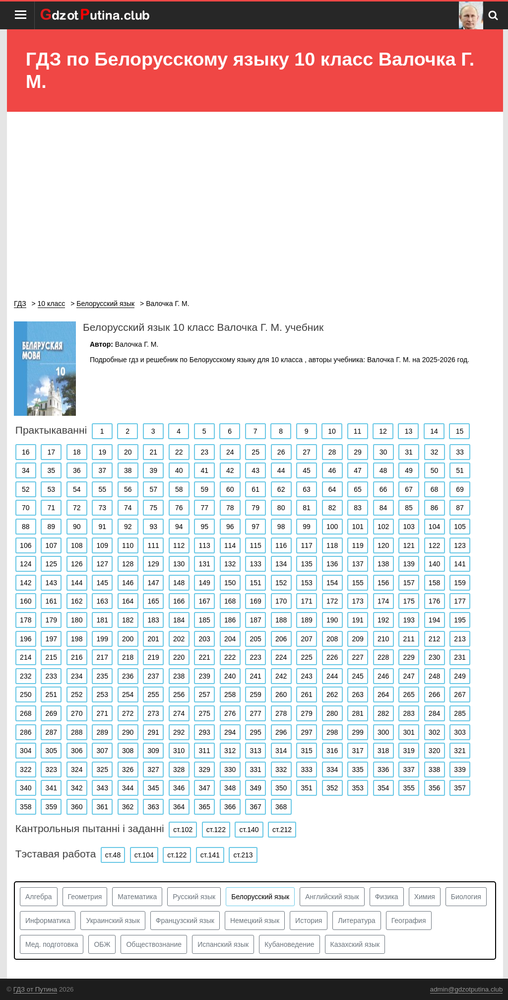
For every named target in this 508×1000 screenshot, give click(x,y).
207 (306, 639)
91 (102, 527)
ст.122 (216, 830)
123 (459, 545)
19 (102, 452)
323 (51, 769)
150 (230, 583)
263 (357, 694)
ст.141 (210, 855)
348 (230, 788)
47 (358, 470)
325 (102, 769)
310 (179, 751)
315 (306, 751)
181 (102, 620)
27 (307, 452)
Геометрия (85, 897)
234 (76, 676)
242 (281, 676)
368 (281, 807)
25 (255, 452)
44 (281, 470)
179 (51, 620)
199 (102, 639)
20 (128, 452)
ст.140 (248, 830)
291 (153, 732)
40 (179, 470)
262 (332, 694)
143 (51, 583)
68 (435, 489)
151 (255, 583)
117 (306, 545)
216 (76, 657)
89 (51, 527)
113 (204, 545)
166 (179, 601)
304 (25, 751)
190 (332, 620)
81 (307, 508)
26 (281, 452)
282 (383, 713)
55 (102, 489)
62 (281, 489)
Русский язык (194, 897)
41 (204, 470)
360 (76, 807)
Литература (356, 920)
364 (179, 807)
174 (383, 601)
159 (459, 583)
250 (25, 694)
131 (204, 564)
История (308, 920)
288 (76, 732)
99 (307, 527)
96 (230, 527)
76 (179, 508)
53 (51, 489)
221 (204, 657)
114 (230, 545)
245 (357, 676)
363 (153, 807)
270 (76, 713)
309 (153, 751)
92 (128, 527)
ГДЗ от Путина (35, 989)
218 (127, 657)
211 (408, 639)
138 (383, 564)
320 (434, 751)
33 (460, 452)
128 (127, 564)
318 (383, 751)
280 (332, 713)
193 (408, 620)
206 (281, 639)
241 (255, 676)
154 (332, 583)
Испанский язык (223, 944)
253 (102, 694)
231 (459, 657)
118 (332, 545)
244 (332, 676)
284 (434, 713)
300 (383, 732)
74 (128, 508)
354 (383, 788)
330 (230, 769)
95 (204, 527)
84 (383, 508)
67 (409, 489)
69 (460, 489)
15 (460, 431)
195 (459, 620)
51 (460, 470)
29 (358, 452)
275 (204, 713)
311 (204, 751)
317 (357, 751)
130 (179, 564)
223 (255, 657)
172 (332, 601)
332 (281, 769)
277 (255, 713)
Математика (137, 897)
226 (332, 657)
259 (255, 694)
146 (127, 583)
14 (434, 431)
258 (230, 694)
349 (255, 788)
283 (408, 713)
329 (204, 769)
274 (179, 713)
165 (153, 601)
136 (332, 564)
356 (434, 788)
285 (459, 713)
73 (102, 508)
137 (357, 564)
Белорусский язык (260, 897)
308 (127, 751)
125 (51, 564)
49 (409, 470)
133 (255, 564)
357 (459, 788)
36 (77, 470)
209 (357, 639)
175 (408, 601)
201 (153, 639)
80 (281, 508)
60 (230, 489)
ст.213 (243, 855)
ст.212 (282, 830)
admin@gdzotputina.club (466, 989)
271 (102, 713)
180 (76, 620)
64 (332, 489)
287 (51, 732)
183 (153, 620)
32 (435, 452)
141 (459, 564)
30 (383, 452)
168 (230, 601)
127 (102, 564)
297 (306, 732)
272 (127, 713)
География (408, 920)
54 (77, 489)
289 (102, 732)
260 (281, 694)
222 (230, 657)
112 (179, 545)
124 (25, 564)
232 (25, 676)
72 (77, 508)
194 (434, 620)
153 (306, 583)
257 (204, 694)
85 (409, 508)
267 (459, 694)
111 (153, 545)
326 (127, 769)
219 (153, 657)
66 (383, 489)
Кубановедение (289, 944)
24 (230, 452)
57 (153, 489)
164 (127, 601)
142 (25, 583)
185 (204, 620)
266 (434, 694)
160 (25, 601)
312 (230, 751)
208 (332, 639)
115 (255, 545)
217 (102, 657)
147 (153, 583)
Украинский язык (112, 920)
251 (51, 694)
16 (26, 452)
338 (434, 769)
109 (102, 545)
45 (307, 470)
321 (459, 751)
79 (255, 508)
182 (127, 620)
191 (357, 620)
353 (357, 788)
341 (51, 788)
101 (357, 527)
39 (153, 470)
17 (51, 452)
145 (102, 583)
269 (51, 713)
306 (76, 751)
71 (51, 508)
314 (281, 751)
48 (383, 470)
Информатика (47, 920)
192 (383, 620)
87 (460, 508)
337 (408, 769)
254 (127, 694)
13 (409, 431)
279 (306, 713)
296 (281, 732)
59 (204, 489)
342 (76, 788)
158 (434, 583)
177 (459, 601)
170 (281, 601)
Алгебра (38, 897)
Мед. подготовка (51, 944)
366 (230, 807)
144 (76, 583)
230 (434, 657)
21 (153, 452)
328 (179, 769)
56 (128, 489)
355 (408, 788)
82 (332, 508)
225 (306, 657)
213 (459, 639)
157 (408, 583)
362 (127, 807)
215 (51, 657)
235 (102, 676)
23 (204, 452)
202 (179, 639)
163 (102, 601)
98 (281, 527)
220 (179, 657)
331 (255, 769)
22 (179, 452)
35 (51, 470)
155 (357, 583)
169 (255, 601)
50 (435, 470)
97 (255, 527)
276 (230, 713)
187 (255, 620)
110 (127, 545)
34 (26, 470)
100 (332, 527)
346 (179, 788)
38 (128, 470)
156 (383, 583)
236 (127, 676)
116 (281, 545)
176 (434, 601)
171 (306, 601)
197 (51, 639)
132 (230, 564)
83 (358, 508)
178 (25, 620)
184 (179, 620)
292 (179, 732)
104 (434, 527)
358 (25, 807)
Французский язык (185, 920)
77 (204, 508)
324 (76, 769)
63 (307, 489)
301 (408, 732)
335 (357, 769)
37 (102, 470)
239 (204, 676)
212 (434, 639)
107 (51, 545)
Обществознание (154, 944)
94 (179, 527)
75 (153, 508)
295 (255, 732)
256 (179, 694)
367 (255, 807)
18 (77, 452)
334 (332, 769)
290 (127, 732)
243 (306, 676)
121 (408, 545)
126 (76, 564)
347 (204, 788)
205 (255, 639)
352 (332, 788)
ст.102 (182, 830)
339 (459, 769)
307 (102, 751)
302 (434, 732)
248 (434, 676)
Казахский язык (355, 944)
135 (306, 564)
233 (51, 676)
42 (230, 470)
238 (179, 676)
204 (230, 639)
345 (153, 788)
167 (204, 601)
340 (25, 788)
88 (26, 527)
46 (332, 470)
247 (408, 676)
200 (127, 639)
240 (230, 676)
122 (434, 545)
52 (26, 489)
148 (179, 583)
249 (459, 676)
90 (77, 527)
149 (204, 583)
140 (434, 564)
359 (51, 807)
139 (408, 564)
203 (204, 639)
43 (255, 470)
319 (408, 751)
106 (25, 545)
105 (459, 527)
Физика (386, 897)
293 (204, 732)
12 (383, 431)
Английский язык (332, 897)
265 (408, 694)
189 (306, 620)
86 (435, 508)
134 (281, 564)
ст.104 (144, 855)
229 (408, 657)
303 (459, 732)
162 (76, 601)
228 (383, 657)
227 (357, 657)
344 (127, 788)
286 (25, 732)
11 (358, 431)
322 (25, 769)
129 (153, 564)
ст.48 (113, 855)
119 (357, 545)
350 (281, 788)
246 (383, 676)
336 (383, 769)
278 (281, 713)
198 (76, 639)
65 (358, 489)
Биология (466, 897)
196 (25, 639)
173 (357, 601)
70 (26, 508)
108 (76, 545)
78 (230, 508)
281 (357, 713)
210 (383, 639)
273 (153, 713)
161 (51, 601)
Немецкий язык (254, 920)
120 (383, 545)
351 (306, 788)
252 (76, 694)
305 (51, 751)
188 (281, 620)
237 (153, 676)
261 (306, 694)
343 (102, 788)
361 (102, 807)
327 (153, 769)
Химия (424, 897)
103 (408, 527)
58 (179, 489)
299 (357, 732)
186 (230, 620)
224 (281, 657)
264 (383, 694)
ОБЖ (102, 944)
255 (153, 694)
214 (25, 657)
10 (332, 431)
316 (332, 751)
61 (255, 489)
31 (409, 452)
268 (25, 713)
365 (204, 807)
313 (255, 751)
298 (332, 732)
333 (306, 769)
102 (383, 527)
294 (230, 732)
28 (332, 452)
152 (281, 583)
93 (153, 527)
